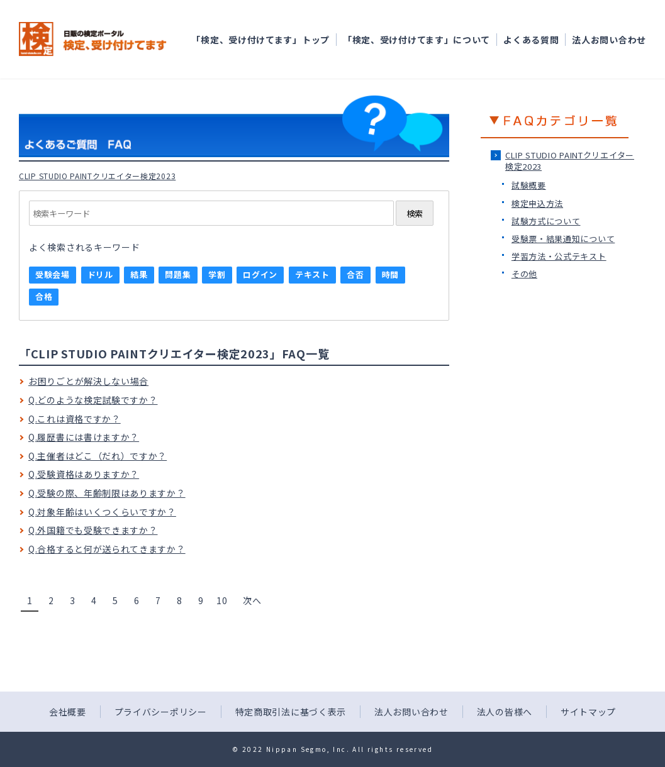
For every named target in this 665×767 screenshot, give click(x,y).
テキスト (312, 274)
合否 (355, 274)
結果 (138, 274)
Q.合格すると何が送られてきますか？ (107, 549)
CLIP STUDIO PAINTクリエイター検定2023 (569, 160)
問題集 (178, 274)
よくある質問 (531, 39)
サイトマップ (588, 711)
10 (221, 600)
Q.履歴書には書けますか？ (83, 437)
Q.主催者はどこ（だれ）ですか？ (97, 456)
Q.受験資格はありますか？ (83, 474)
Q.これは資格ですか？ (74, 418)
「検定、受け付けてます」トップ (260, 39)
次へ (252, 600)
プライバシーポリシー (161, 711)
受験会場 (52, 274)
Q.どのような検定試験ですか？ (93, 400)
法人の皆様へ (504, 711)
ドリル (100, 274)
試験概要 (528, 185)
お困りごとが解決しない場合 (88, 381)
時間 (390, 274)
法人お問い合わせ (609, 39)
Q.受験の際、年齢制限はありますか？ (107, 493)
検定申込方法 (537, 203)
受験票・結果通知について (563, 239)
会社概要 (67, 711)
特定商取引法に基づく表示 (290, 711)
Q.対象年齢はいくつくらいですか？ (102, 511)
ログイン (260, 274)
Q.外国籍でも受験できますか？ (93, 530)
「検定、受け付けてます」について (416, 39)
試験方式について (546, 221)
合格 (43, 296)
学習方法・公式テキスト (558, 256)
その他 (524, 274)
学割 (216, 274)
